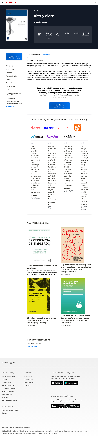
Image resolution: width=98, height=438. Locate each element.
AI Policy (27, 385)
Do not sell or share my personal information (15, 427)
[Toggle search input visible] (95, 2)
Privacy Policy (29, 382)
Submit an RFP (7, 394)
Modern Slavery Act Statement (48, 433)
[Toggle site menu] (2, 2)
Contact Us (28, 377)
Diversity (5, 397)
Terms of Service (7, 433)
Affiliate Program (8, 391)
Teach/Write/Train (8, 377)
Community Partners (9, 388)
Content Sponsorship (9, 400)
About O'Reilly (8, 373)
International (7, 406)
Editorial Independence (30, 433)
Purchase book (32, 346)
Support (28, 373)
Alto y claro (47, 54)
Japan (4, 413)
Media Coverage (8, 385)
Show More (10, 106)
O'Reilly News (6, 382)
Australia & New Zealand (10, 410)
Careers (5, 379)
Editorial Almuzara (85, 34)
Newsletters (28, 379)
